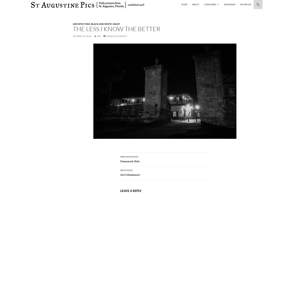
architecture (81, 24)
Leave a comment (116, 36)
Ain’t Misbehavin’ (165, 172)
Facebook (245, 4)
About (195, 4)
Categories (210, 4)
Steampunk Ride (165, 159)
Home (184, 4)
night (116, 24)
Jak (99, 36)
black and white (101, 24)
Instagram (229, 4)
